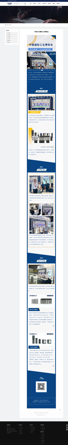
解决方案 (49, 3)
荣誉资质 (8, 40)
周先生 (9, 427)
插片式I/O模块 (32, 427)
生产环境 (8, 34)
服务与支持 (44, 3)
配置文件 (53, 430)
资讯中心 (10, 24)
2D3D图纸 (53, 433)
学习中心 (8, 38)
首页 (30, 3)
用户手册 (53, 428)
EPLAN (53, 436)
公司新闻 (8, 36)
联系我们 (58, 3)
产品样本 (53, 427)
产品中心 (39, 3)
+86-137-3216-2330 (11, 428)
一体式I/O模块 (32, 428)
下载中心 (53, 3)
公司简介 (20, 427)
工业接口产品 (32, 430)
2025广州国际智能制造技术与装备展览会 (42, 412)
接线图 (53, 435)
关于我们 (34, 3)
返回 (59, 409)
